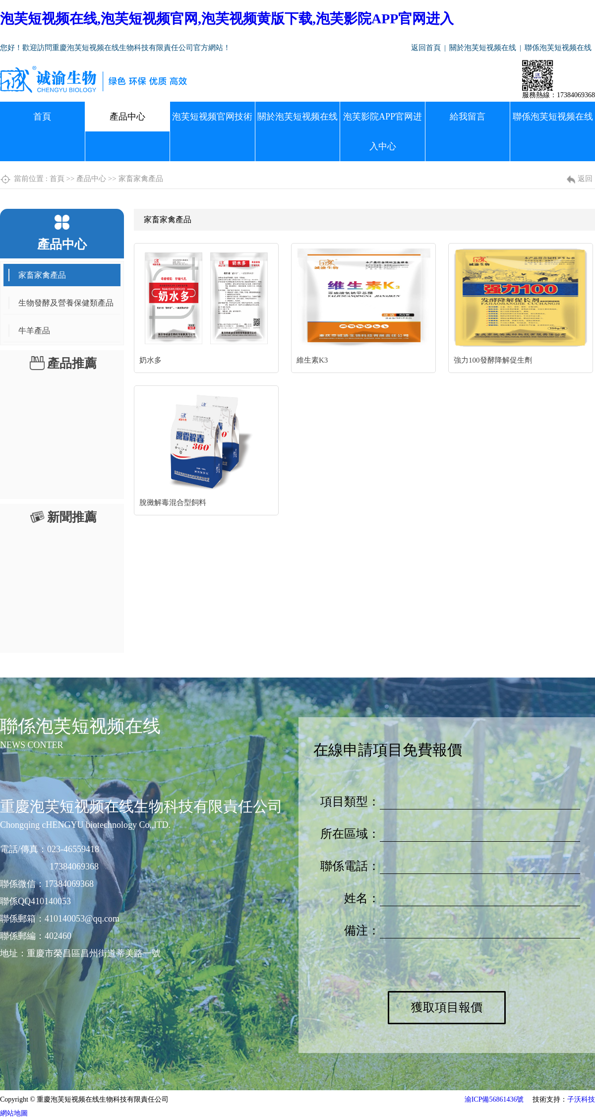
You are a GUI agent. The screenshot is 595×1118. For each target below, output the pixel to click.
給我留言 (467, 117)
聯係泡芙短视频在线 (558, 48)
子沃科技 (581, 1099)
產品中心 (127, 117)
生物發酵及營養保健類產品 (66, 303)
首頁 (42, 117)
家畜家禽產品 (141, 179)
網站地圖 (14, 1113)
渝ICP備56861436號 (494, 1099)
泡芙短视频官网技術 (212, 117)
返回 (585, 179)
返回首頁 (426, 48)
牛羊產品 (34, 330)
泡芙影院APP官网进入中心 (382, 131)
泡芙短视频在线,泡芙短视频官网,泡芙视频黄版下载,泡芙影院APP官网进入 (227, 18)
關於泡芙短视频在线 (482, 48)
